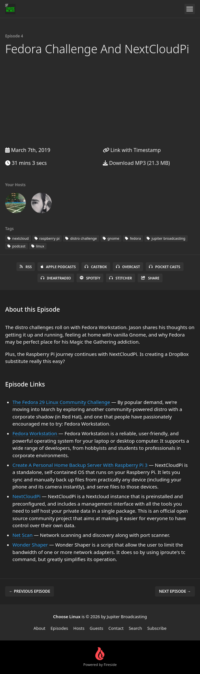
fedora (133, 238)
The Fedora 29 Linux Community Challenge (62, 402)
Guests (96, 628)
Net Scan (23, 535)
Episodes (59, 628)
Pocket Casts (164, 266)
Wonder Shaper (31, 544)
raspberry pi (47, 238)
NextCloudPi (27, 496)
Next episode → (175, 591)
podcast (16, 246)
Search (135, 628)
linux (37, 246)
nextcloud (18, 238)
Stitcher (120, 278)
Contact (115, 628)
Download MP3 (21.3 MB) (136, 162)
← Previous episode (29, 591)
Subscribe (157, 628)
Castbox (96, 266)
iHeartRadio (56, 278)
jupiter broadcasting (166, 238)
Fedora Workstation (35, 433)
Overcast (128, 266)
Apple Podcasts (58, 266)
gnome (111, 238)
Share (150, 278)
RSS (26, 266)
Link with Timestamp (132, 150)
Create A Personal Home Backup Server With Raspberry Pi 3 (81, 465)
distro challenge (81, 238)
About (40, 628)
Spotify (90, 278)
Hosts (79, 628)
